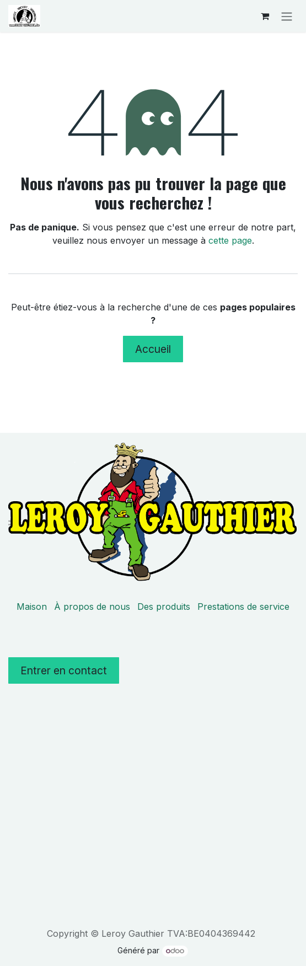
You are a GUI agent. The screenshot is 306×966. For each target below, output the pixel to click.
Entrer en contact (63, 670)
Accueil (153, 349)
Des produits (163, 606)
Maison (32, 606)
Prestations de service (243, 606)
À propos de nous (92, 606)
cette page (230, 240)
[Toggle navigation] (287, 16)
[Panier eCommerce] (265, 16)
